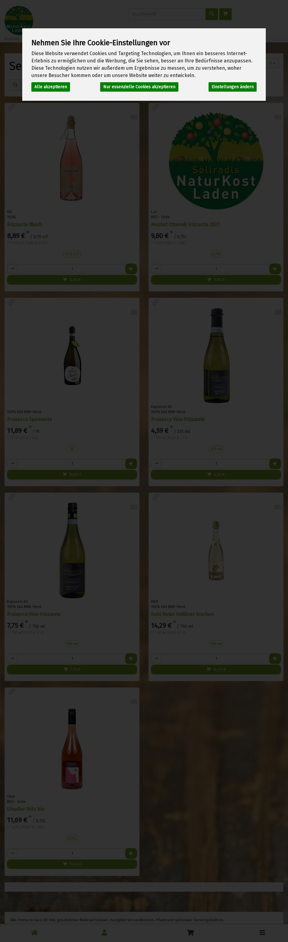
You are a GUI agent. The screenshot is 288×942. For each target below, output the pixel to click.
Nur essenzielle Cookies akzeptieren (139, 87)
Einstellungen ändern (233, 87)
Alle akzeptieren (50, 87)
